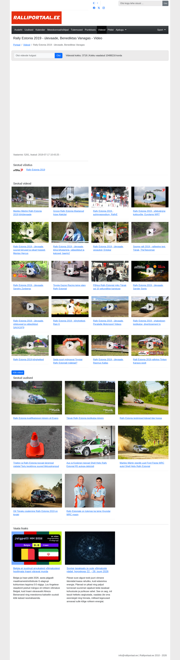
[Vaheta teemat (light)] (95, 3)
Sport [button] (160, 29)
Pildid (111, 29)
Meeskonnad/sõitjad (58, 29)
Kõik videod (18, 372)
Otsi (165, 3)
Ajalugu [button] (120, 29)
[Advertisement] (116, 17)
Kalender (40, 29)
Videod (101, 29)
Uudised (28, 29)
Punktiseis (90, 29)
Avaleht (18, 29)
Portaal (16, 45)
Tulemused (77, 29)
